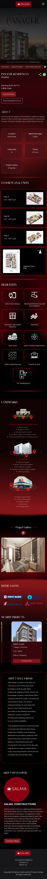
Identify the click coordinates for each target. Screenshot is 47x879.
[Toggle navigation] (43, 4)
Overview (5, 67)
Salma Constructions (22, 872)
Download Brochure (12, 101)
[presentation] (24, 533)
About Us (23, 865)
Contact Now (8, 94)
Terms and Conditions (23, 860)
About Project (17, 67)
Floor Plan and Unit (33, 67)
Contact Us (23, 862)
